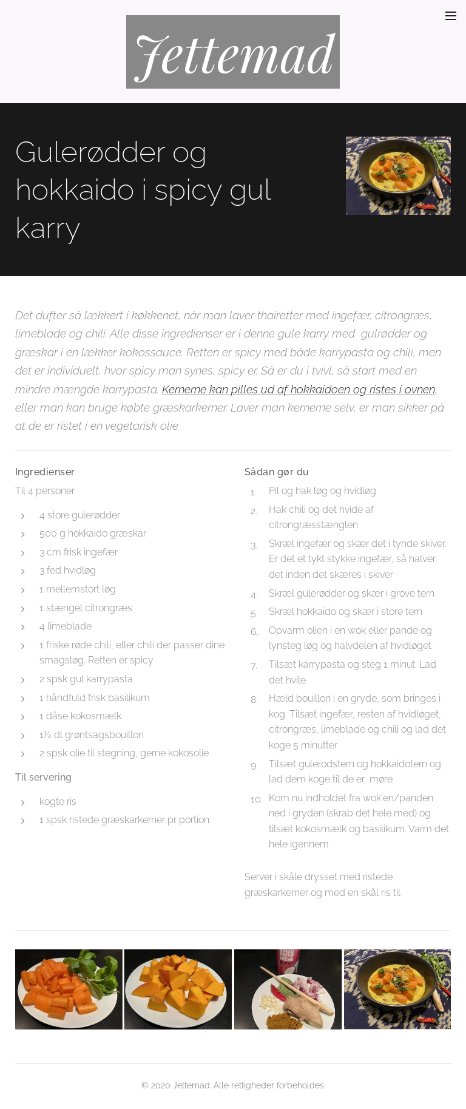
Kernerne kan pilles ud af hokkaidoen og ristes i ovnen (298, 389)
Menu (450, 15)
